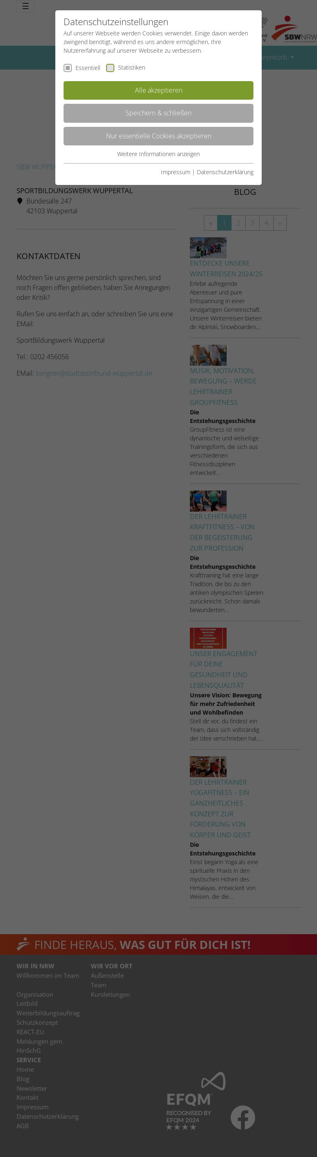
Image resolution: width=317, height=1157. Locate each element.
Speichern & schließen (158, 112)
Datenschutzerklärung (225, 172)
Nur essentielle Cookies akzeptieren (158, 135)
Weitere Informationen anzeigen (158, 154)
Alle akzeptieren (158, 90)
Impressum (175, 172)
